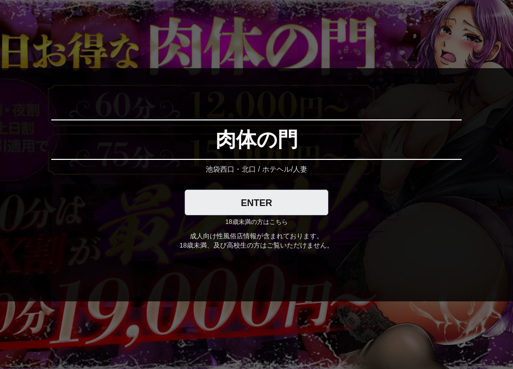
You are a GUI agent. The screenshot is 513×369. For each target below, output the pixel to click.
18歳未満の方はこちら (256, 221)
